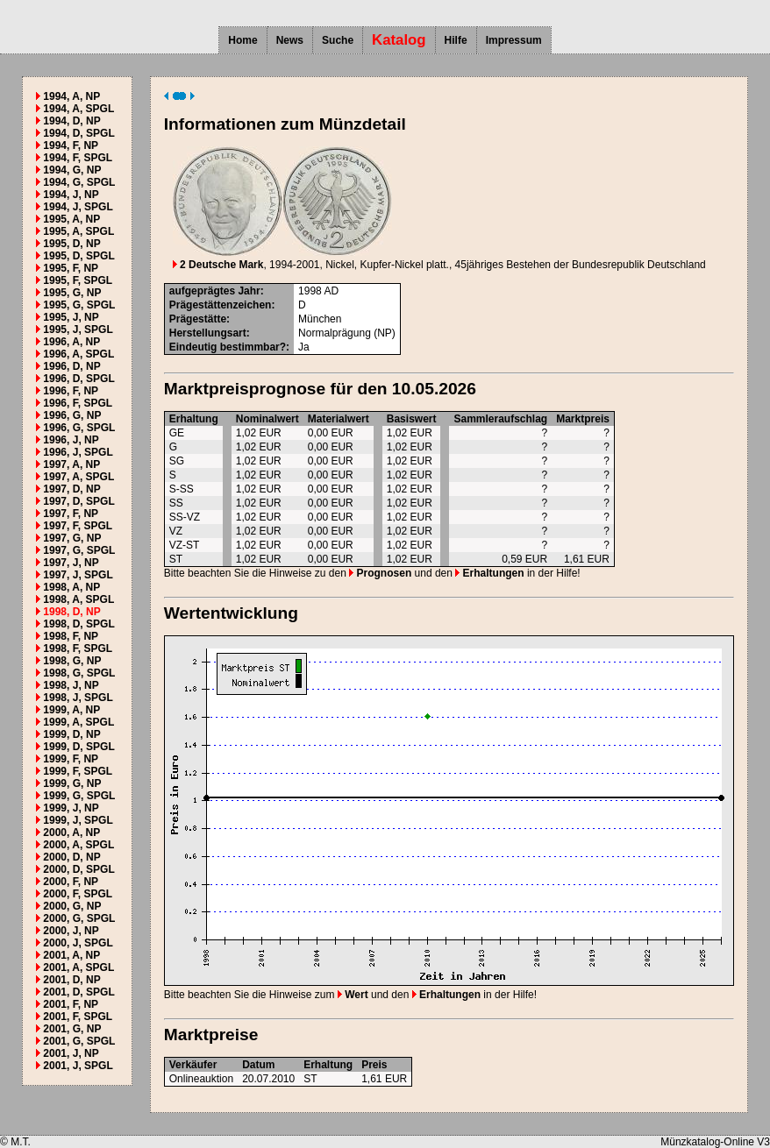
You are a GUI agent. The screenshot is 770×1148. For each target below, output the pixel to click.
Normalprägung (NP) (347, 333)
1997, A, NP (71, 464)
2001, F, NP (70, 1004)
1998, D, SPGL (78, 624)
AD (331, 291)
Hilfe (456, 40)
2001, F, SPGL (77, 1016)
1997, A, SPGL (78, 477)
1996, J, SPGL (77, 452)
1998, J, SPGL (77, 697)
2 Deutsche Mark (218, 265)
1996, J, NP (70, 440)
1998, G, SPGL (79, 673)
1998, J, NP (70, 685)
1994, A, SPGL (78, 109)
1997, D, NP (71, 489)
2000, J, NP (70, 931)
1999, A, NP (71, 710)
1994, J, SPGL (77, 207)
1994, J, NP (70, 194)
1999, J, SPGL (77, 820)
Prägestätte (197, 319)
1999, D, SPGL (78, 747)
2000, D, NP (71, 857)
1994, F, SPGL (77, 158)
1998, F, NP (70, 636)
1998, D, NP (71, 612)
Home (242, 40)
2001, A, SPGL (78, 967)
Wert (353, 995)
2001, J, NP (70, 1053)
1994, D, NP (71, 121)
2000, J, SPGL (77, 943)
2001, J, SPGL (77, 1065)
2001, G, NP (72, 1029)
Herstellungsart (207, 333)
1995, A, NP (71, 219)
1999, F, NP (70, 759)
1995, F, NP (70, 268)
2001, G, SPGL (79, 1041)
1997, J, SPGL (77, 575)
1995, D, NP (71, 243)
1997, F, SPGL (77, 526)
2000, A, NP (71, 832)
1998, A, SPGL (78, 599)
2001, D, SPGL (78, 992)
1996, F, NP (70, 391)
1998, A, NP (71, 587)
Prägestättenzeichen (220, 305)
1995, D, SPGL (78, 256)
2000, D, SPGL (78, 869)
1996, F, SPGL (77, 403)
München (319, 319)
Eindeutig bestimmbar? (227, 347)
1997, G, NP (72, 538)
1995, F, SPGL (77, 280)
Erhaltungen (489, 573)
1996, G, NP (72, 415)
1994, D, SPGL (78, 133)
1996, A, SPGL (78, 354)
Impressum (514, 40)
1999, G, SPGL (79, 796)
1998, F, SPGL (77, 648)
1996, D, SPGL (78, 378)
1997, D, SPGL (78, 501)
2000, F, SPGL (77, 894)
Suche (337, 40)
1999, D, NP (71, 734)
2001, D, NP (71, 980)
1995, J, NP (70, 317)
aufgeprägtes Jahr (214, 291)
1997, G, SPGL (79, 550)
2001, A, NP (71, 955)
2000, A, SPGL (78, 845)
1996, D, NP (71, 366)
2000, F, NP (70, 881)
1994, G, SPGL (79, 182)
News (289, 40)
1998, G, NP (72, 661)
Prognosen (380, 573)
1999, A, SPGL (78, 722)
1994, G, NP (72, 170)
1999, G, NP (72, 783)
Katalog (399, 40)
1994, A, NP (71, 96)
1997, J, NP (70, 562)
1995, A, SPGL (78, 231)
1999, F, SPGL (77, 771)
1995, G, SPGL (79, 305)
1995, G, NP (72, 293)
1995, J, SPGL (77, 329)
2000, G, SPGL (79, 918)
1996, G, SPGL (79, 428)
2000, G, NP (72, 906)
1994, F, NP (70, 145)
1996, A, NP (71, 342)
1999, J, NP (70, 808)
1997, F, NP (70, 513)
